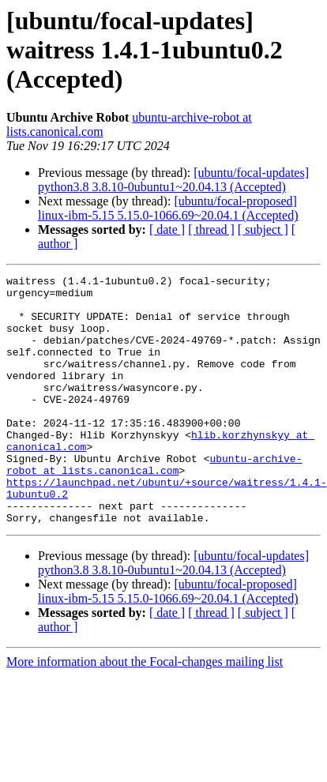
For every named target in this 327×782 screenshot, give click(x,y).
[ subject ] (263, 229)
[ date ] (167, 229)
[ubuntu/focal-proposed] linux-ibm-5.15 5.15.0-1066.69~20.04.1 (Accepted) (168, 208)
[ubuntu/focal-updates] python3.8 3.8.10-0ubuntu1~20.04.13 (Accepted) (173, 180)
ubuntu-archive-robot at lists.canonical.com (154, 503)
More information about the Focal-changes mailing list (144, 711)
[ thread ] (211, 229)
